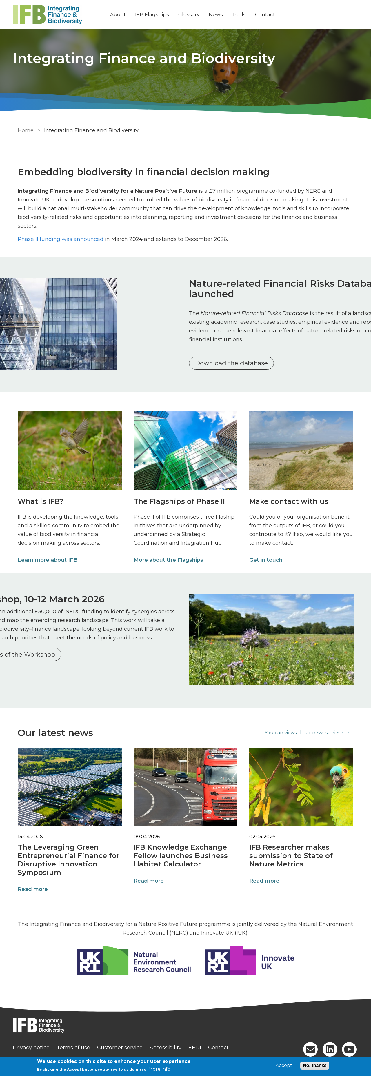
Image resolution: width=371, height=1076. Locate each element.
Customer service (123, 1045)
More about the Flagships (168, 558)
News (219, 14)
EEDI (198, 1045)
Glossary (192, 14)
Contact (268, 14)
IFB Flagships (155, 14)
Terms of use (76, 1045)
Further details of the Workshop (70, 670)
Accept (284, 1065)
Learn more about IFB (46, 558)
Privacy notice (34, 1045)
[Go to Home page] (60, 14)
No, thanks (315, 1065)
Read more (31, 886)
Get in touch (266, 558)
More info (159, 1069)
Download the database (234, 363)
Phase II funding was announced (59, 230)
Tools (242, 14)
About (121, 14)
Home (24, 130)
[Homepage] (185, 1023)
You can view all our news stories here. (310, 730)
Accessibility (169, 1045)
